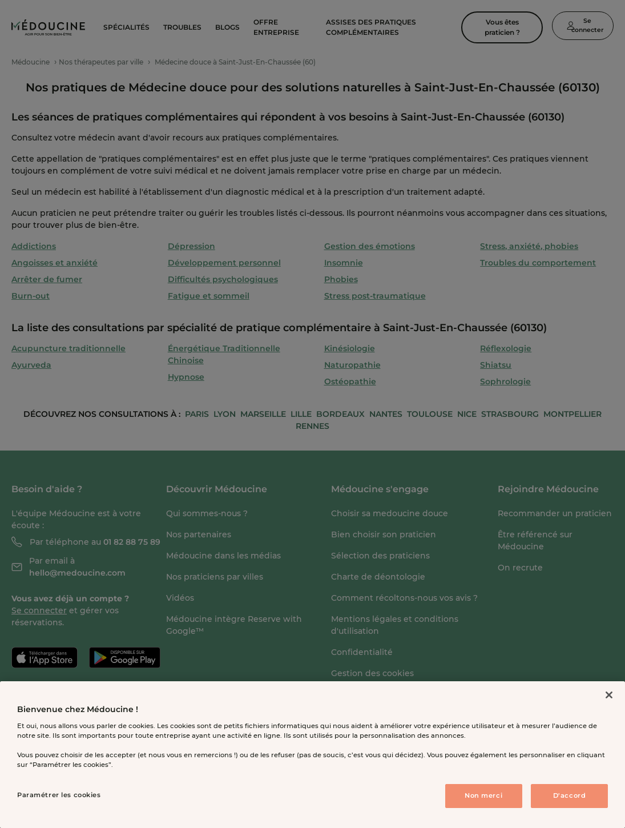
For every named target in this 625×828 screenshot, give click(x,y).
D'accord (569, 795)
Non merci (483, 795)
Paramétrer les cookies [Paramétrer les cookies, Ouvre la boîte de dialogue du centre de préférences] (59, 795)
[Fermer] (609, 695)
